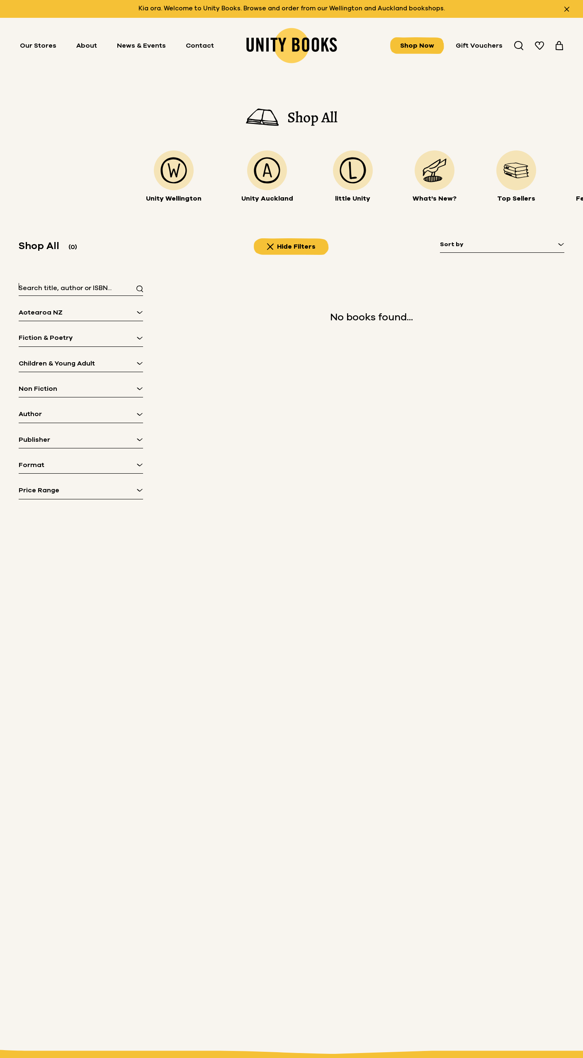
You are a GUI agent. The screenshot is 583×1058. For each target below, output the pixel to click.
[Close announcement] (567, 9)
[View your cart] (559, 45)
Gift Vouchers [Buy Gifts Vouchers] (479, 45)
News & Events (141, 45)
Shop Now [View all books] (417, 45)
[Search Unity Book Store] (518, 45)
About (86, 45)
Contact (200, 45)
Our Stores (38, 45)
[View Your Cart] (559, 45)
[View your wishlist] (539, 45)
